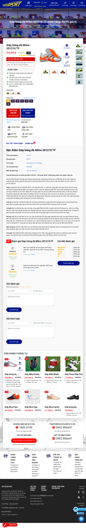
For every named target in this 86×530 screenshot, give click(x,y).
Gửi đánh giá (14, 310)
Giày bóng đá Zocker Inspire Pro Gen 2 (73, 407)
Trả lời (32, 254)
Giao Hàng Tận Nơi (36, 498)
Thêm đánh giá (68, 263)
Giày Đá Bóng (36, 25)
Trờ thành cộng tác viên (10, 508)
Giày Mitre (45, 25)
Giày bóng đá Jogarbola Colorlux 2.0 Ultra (13, 374)
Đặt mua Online (13, 113)
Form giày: (10, 163)
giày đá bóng (38, 6)
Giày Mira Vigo (31, 407)
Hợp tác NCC (14, 504)
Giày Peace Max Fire (74, 374)
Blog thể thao (6, 511)
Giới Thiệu (5, 504)
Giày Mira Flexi (11, 407)
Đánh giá (29, 143)
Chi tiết (14, 143)
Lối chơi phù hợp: (12, 167)
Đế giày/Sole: (11, 159)
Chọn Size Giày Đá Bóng (37, 495)
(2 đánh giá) (31, 55)
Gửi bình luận (14, 342)
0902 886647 (64, 427)
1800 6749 (25, 427)
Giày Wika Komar (32, 374)
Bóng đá (28, 25)
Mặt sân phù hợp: (12, 170)
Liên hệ (21, 508)
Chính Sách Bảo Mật (47, 495)
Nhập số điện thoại (24, 440)
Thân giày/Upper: (12, 155)
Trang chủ (21, 25)
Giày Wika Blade (52, 374)
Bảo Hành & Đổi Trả (36, 501)
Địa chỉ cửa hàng (28, 113)
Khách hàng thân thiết (37, 504)
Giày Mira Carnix (52, 407)
